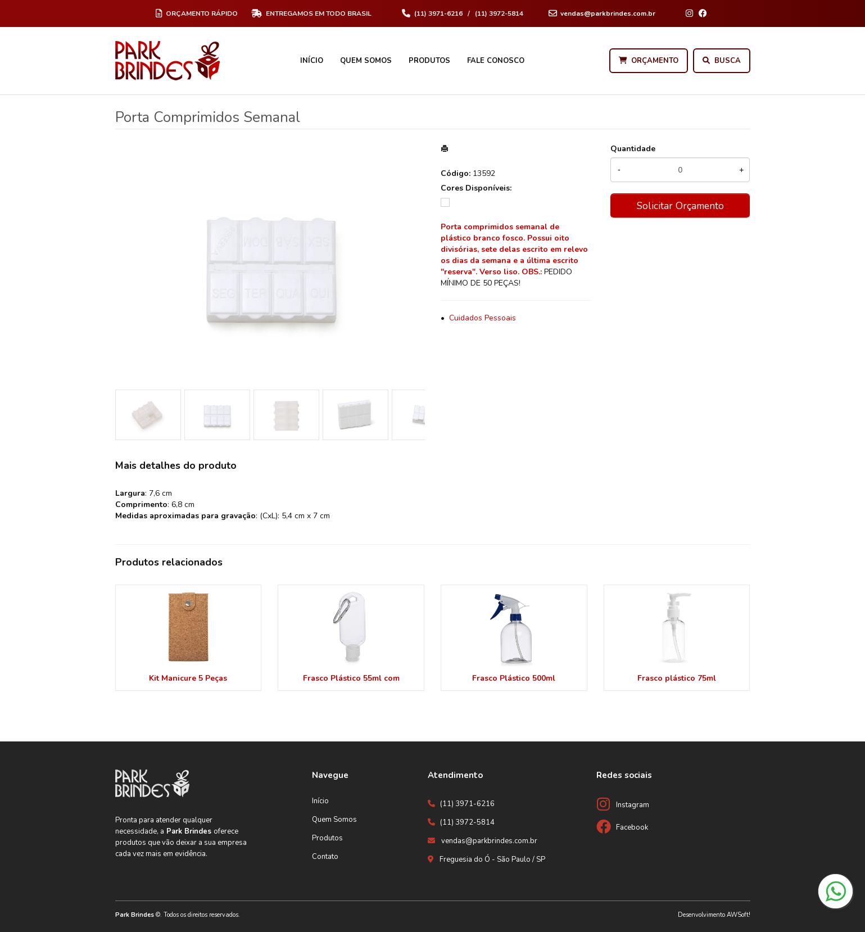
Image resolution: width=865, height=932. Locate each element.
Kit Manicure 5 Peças (188, 678)
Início (311, 61)
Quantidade (632, 148)
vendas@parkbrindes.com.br (489, 841)
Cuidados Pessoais (482, 318)
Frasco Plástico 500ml (513, 678)
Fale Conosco (495, 61)
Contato (325, 857)
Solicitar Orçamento (680, 205)
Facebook (632, 827)
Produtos (429, 61)
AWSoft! (738, 915)
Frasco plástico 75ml (676, 678)
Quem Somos (366, 61)
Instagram (632, 805)
